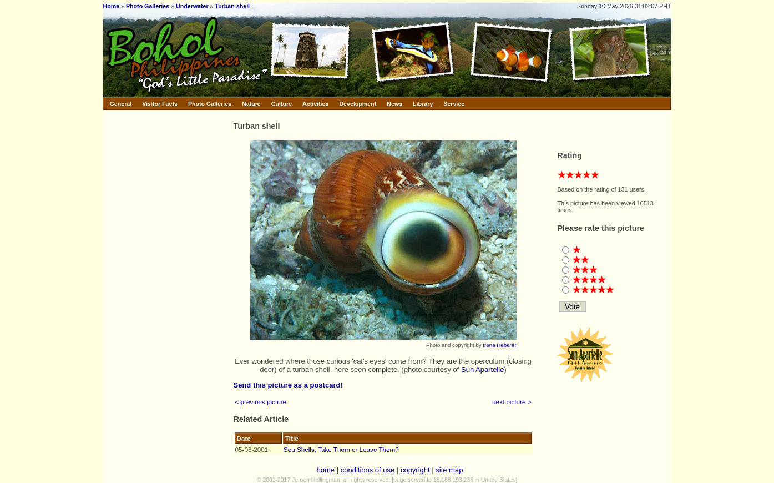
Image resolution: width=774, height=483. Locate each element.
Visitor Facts (160, 103)
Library (423, 103)
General (121, 103)
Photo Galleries (147, 6)
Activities (315, 103)
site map (449, 470)
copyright (415, 470)
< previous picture (261, 401)
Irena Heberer (499, 345)
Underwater (192, 6)
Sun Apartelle (482, 369)
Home (111, 6)
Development (357, 103)
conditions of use (368, 470)
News (394, 103)
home (326, 470)
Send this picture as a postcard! (288, 385)
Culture (281, 103)
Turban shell (232, 6)
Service (453, 103)
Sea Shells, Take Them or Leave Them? (341, 449)
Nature (251, 103)
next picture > (512, 401)
